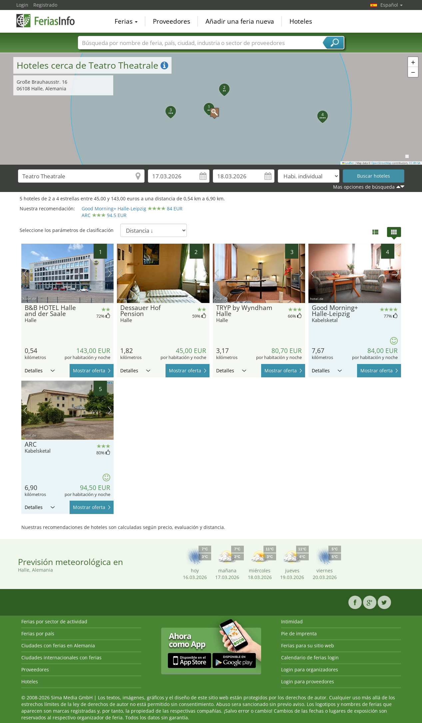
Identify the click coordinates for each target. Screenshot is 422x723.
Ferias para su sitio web (307, 645)
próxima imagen (110, 273)
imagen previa (25, 273)
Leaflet (348, 163)
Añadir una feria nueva (240, 21)
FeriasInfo (49, 20)
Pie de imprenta (299, 633)
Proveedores (171, 21)
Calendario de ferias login (310, 657)
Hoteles (300, 21)
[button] (211, 109)
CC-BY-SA (414, 163)
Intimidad (292, 621)
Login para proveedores (307, 681)
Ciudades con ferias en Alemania (58, 645)
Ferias (126, 21)
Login (22, 5)
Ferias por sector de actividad (54, 621)
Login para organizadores (309, 669)
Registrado (45, 5)
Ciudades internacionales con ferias (61, 657)
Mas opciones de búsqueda (364, 187)
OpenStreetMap (381, 163)
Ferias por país (37, 633)
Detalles (40, 370)
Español (391, 5)
